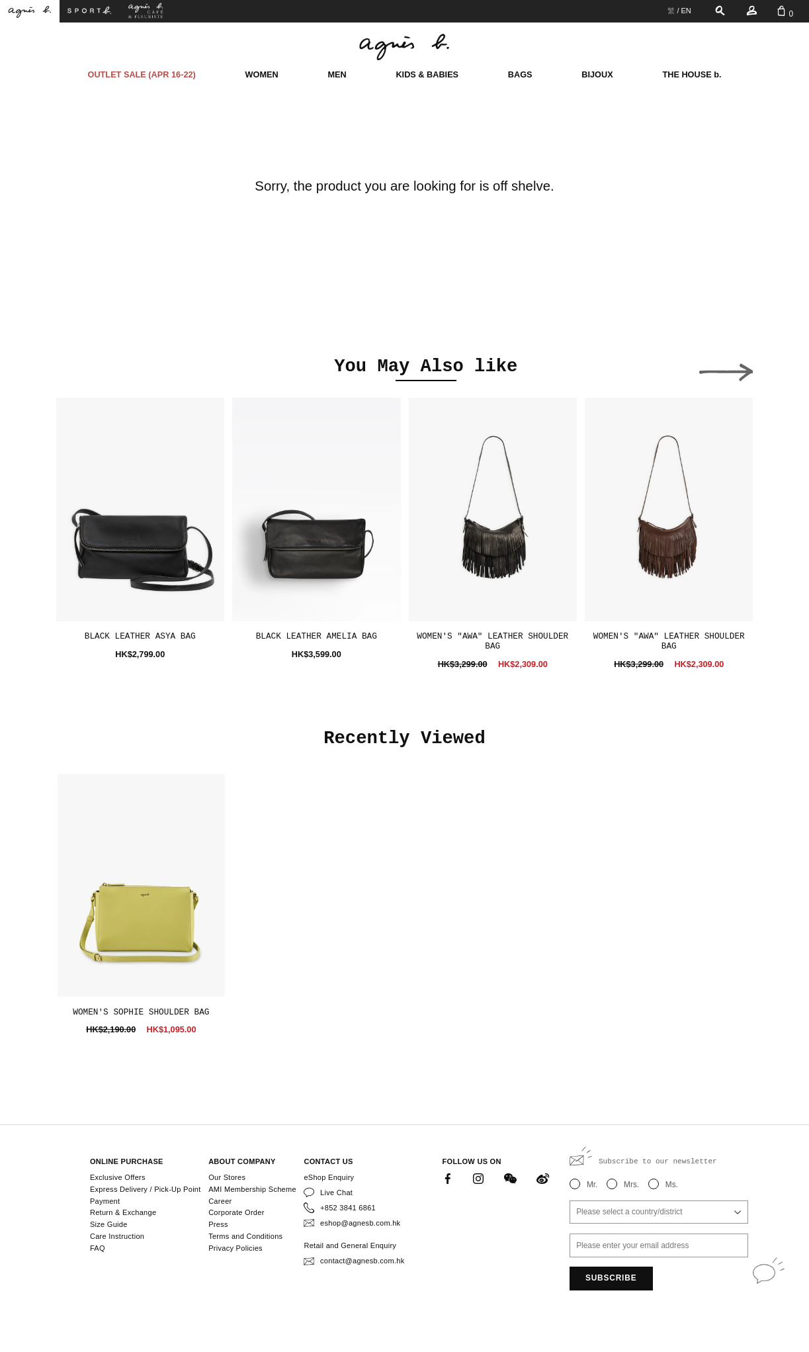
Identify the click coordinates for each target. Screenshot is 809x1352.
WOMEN (261, 74)
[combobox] (659, 1212)
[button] (83, 368)
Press (218, 1224)
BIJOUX (597, 74)
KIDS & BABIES (427, 74)
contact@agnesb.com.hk (362, 1261)
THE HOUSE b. (691, 74)
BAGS (520, 74)
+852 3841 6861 (348, 1208)
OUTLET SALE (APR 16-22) (142, 74)
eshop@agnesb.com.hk (360, 1223)
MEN (336, 74)
